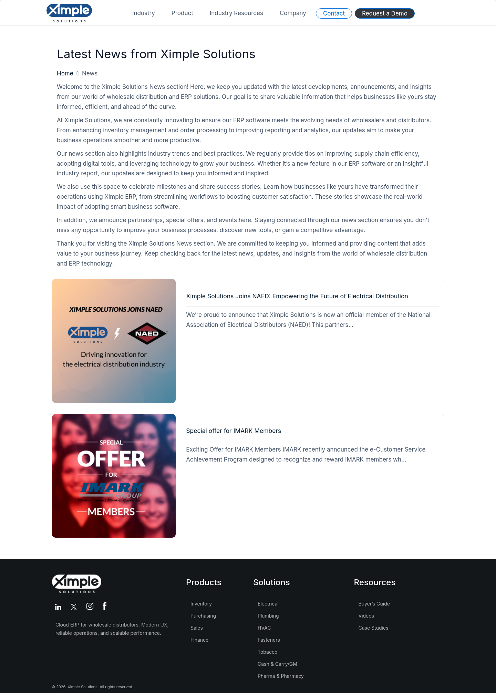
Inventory (201, 604)
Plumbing (268, 616)
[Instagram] (91, 607)
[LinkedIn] (59, 607)
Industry (143, 13)
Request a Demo (384, 13)
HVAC (264, 628)
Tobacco (267, 652)
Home (65, 73)
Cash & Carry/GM (277, 664)
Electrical (268, 604)
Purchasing (203, 616)
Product (182, 13)
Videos (366, 616)
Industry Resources (236, 13)
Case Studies (374, 628)
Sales (196, 628)
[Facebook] (104, 607)
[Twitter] (75, 607)
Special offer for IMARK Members (233, 430)
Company (293, 13)
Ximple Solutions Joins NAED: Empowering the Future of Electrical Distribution (297, 296)
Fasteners (269, 640)
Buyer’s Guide (374, 604)
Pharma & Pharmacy (281, 676)
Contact (334, 13)
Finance (199, 640)
